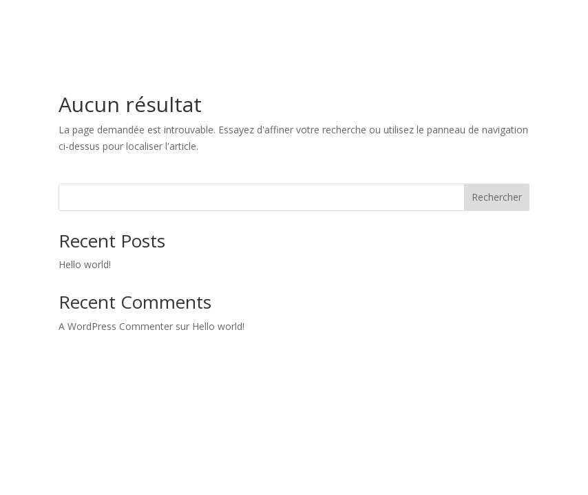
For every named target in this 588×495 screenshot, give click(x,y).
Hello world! (85, 264)
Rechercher (497, 197)
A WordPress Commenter (116, 326)
